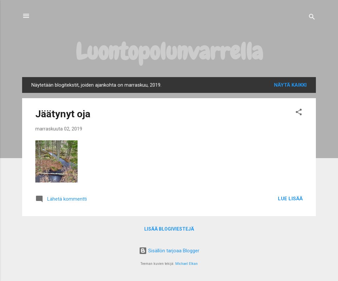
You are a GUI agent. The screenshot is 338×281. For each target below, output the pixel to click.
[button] (299, 113)
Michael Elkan (186, 264)
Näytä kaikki (290, 85)
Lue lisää (290, 199)
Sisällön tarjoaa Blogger (169, 251)
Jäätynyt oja (62, 114)
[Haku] (312, 18)
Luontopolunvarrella (169, 51)
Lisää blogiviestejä (169, 229)
